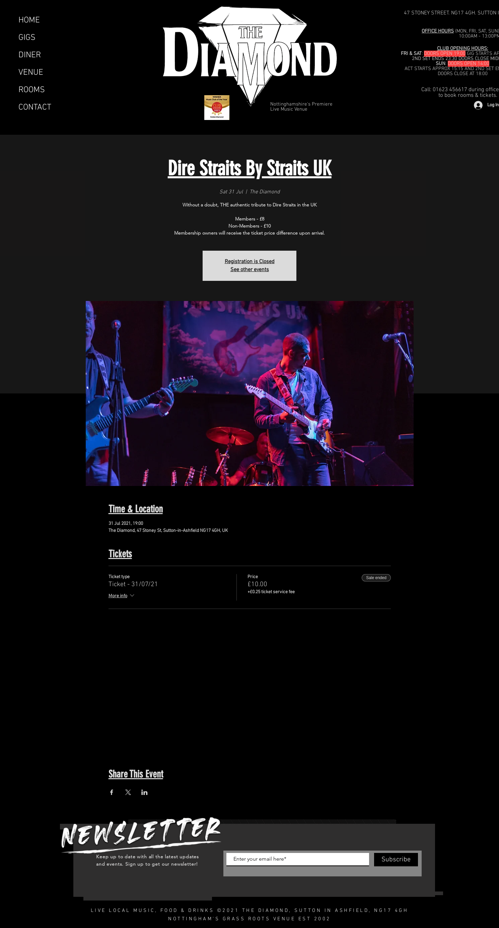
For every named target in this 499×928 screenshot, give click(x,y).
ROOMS (31, 90)
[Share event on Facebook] (112, 792)
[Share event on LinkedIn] (144, 792)
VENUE (30, 73)
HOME (29, 20)
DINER (29, 55)
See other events (249, 269)
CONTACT (34, 108)
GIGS (26, 38)
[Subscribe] (396, 859)
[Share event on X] (128, 792)
